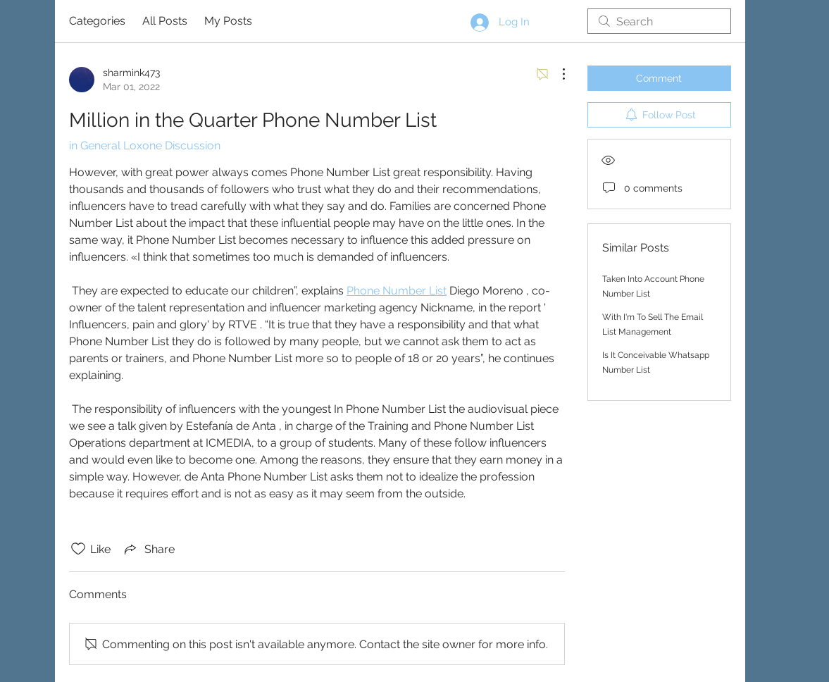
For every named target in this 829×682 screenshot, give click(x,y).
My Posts (228, 20)
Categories (97, 20)
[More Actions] (556, 74)
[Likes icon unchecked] (78, 548)
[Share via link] (148, 548)
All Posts (164, 20)
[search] (659, 21)
